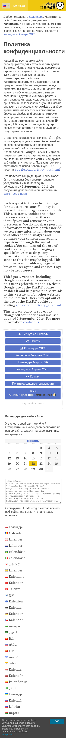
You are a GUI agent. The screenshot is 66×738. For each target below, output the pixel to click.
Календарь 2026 (32, 348)
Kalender (14, 586)
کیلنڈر (10, 691)
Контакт (33, 376)
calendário (15, 555)
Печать (33, 341)
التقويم (11, 635)
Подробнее (8, 734)
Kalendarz (14, 580)
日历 (10, 654)
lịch (9, 641)
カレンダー (14, 567)
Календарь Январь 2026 (20, 34)
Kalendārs (14, 679)
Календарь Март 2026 (33, 362)
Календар (13, 697)
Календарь (14, 5)
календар (13, 629)
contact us (31, 322)
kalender (14, 542)
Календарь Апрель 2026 (33, 369)
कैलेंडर (10, 666)
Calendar (14, 536)
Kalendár (14, 703)
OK (57, 721)
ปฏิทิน (11, 648)
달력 (10, 598)
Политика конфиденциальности (33, 383)
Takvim (12, 592)
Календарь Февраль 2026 (33, 355)
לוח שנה (12, 660)
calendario (15, 561)
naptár (12, 716)
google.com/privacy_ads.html (37, 169)
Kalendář (14, 623)
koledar (12, 710)
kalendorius (16, 685)
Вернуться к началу (33, 334)
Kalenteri (14, 604)
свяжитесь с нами (15, 193)
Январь (33, 440)
